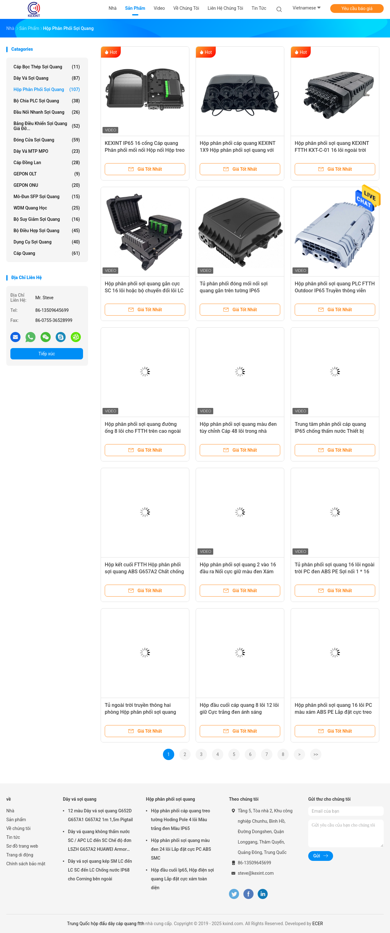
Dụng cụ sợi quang (47, 242)
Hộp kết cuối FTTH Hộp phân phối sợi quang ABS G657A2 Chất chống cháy (144, 571)
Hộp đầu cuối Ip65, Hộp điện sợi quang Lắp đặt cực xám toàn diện (182, 878)
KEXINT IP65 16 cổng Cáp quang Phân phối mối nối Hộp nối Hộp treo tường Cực (145, 150)
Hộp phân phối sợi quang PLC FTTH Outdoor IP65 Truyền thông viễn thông (335, 291)
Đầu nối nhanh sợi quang (47, 112)
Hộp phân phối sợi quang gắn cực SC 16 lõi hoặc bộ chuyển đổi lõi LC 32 (144, 291)
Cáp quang (47, 253)
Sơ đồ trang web (22, 846)
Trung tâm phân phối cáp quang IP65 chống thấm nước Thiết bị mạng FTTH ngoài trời (330, 431)
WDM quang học (47, 208)
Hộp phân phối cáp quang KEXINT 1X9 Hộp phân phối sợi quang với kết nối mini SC (238, 150)
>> (316, 754)
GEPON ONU (47, 185)
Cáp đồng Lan (47, 162)
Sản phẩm (16, 819)
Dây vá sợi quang (47, 78)
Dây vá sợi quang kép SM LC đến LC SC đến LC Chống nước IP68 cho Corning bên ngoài (100, 870)
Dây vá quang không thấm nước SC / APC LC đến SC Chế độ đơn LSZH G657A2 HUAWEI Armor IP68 (99, 841)
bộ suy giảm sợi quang (47, 219)
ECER (317, 923)
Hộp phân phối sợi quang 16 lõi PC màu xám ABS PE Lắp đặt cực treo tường (333, 712)
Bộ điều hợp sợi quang (47, 230)
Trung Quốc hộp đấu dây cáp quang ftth (105, 923)
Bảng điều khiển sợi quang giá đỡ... (47, 126)
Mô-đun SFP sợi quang (47, 196)
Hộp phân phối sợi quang (47, 89)
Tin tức (13, 837)
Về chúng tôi (18, 828)
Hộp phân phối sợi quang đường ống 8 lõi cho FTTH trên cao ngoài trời (143, 431)
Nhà (10, 810)
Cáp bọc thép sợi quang (47, 67)
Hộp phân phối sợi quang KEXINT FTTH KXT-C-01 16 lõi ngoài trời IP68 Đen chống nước (332, 150)
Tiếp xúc (46, 353)
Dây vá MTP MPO (47, 151)
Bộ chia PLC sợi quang (47, 101)
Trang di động (19, 854)
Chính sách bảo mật (25, 863)
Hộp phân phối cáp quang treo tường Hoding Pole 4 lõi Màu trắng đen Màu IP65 (180, 819)
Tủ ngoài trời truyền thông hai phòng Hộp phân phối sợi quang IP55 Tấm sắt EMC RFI (140, 712)
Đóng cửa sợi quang (47, 140)
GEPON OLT (47, 174)
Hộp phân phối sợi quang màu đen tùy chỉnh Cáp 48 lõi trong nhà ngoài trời (238, 431)
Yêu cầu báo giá (357, 8)
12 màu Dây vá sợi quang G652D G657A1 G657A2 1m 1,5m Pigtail (100, 815)
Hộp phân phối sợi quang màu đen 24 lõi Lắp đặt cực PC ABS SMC (181, 849)
